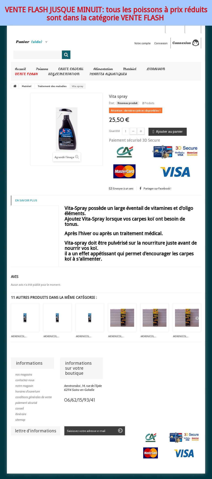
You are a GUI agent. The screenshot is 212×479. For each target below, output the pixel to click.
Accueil (20, 69)
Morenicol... (18, 336)
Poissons (42, 69)
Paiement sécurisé (26, 403)
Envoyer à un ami (123, 188)
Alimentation (103, 69)
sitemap (20, 420)
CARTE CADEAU (70, 69)
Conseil (19, 408)
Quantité (114, 131)
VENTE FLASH (26, 74)
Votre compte (142, 43)
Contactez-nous (24, 380)
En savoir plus (26, 200)
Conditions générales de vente (33, 397)
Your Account (175, 29)
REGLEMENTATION (63, 74)
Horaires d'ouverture (27, 391)
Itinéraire (20, 414)
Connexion (193, 29)
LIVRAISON (155, 69)
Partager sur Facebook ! (157, 188)
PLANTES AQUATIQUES (108, 74)
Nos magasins (23, 374)
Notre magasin (24, 386)
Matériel (129, 69)
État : (112, 103)
